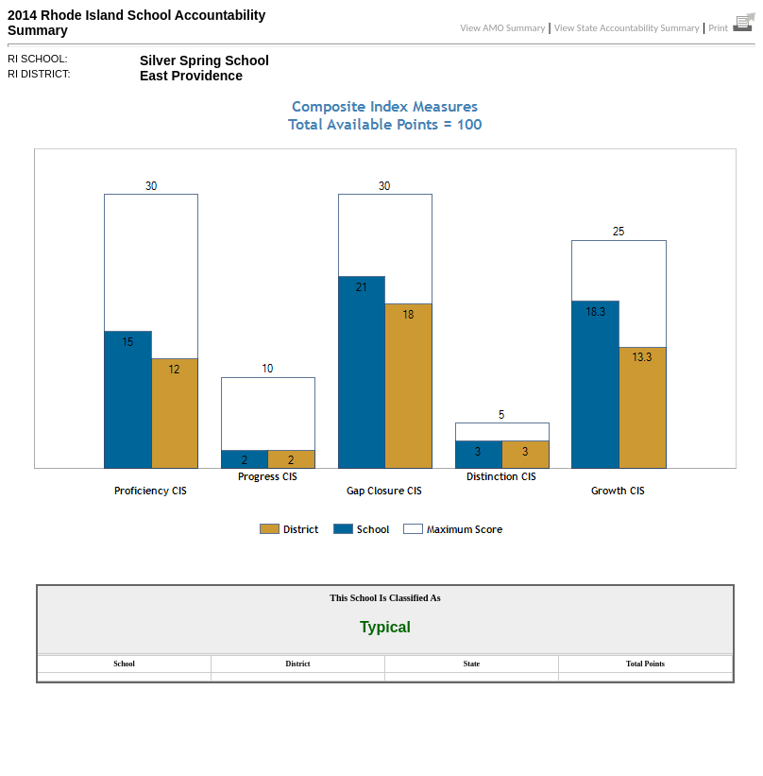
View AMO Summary (503, 28)
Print (731, 28)
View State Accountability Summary (627, 28)
